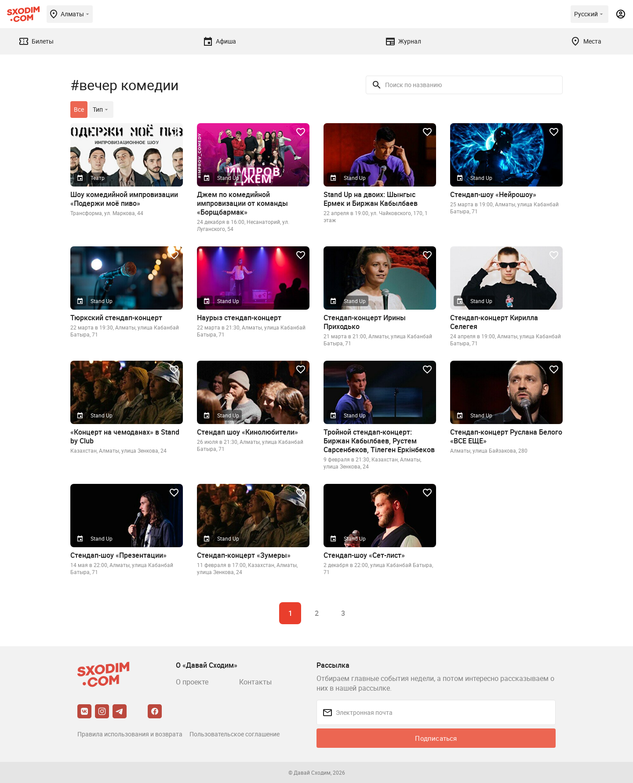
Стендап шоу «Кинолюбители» (247, 432)
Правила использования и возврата (129, 734)
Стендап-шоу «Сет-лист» (364, 555)
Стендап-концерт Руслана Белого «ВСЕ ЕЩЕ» (506, 436)
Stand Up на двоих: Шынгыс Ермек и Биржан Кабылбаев (371, 199)
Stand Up (228, 177)
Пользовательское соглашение (234, 734)
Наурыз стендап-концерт (239, 317)
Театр (98, 177)
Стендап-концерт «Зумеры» (244, 555)
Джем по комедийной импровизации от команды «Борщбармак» (242, 203)
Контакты (255, 682)
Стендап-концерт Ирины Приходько (365, 322)
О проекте (192, 682)
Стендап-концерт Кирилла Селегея (494, 322)
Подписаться (436, 738)
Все (79, 109)
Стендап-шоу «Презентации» (118, 555)
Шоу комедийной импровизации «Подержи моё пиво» (124, 199)
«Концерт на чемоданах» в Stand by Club (124, 436)
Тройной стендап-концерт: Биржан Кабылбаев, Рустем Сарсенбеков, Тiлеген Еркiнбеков (379, 441)
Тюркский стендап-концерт (116, 317)
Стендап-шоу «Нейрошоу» (493, 194)
